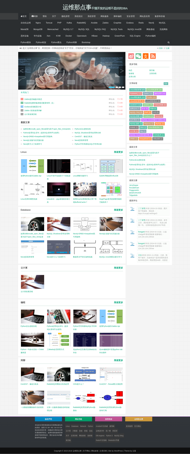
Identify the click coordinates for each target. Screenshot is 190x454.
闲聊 (35, 16)
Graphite (117, 23)
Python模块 (26, 42)
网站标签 (82, 436)
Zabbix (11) (148, 94)
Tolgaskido (133, 195)
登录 (161, 48)
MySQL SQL (83, 29)
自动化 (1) (134, 128)
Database (75, 426)
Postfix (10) (151, 97)
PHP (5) (148, 112)
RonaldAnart (134, 188)
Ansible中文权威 (102, 426)
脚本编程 (118, 16)
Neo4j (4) (159, 116)
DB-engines (100, 436)
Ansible (94, 23)
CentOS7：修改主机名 (83, 137)
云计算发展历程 (30, 114)
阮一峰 (108, 431)
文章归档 (152, 74)
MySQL (162, 23)
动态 (130, 70)
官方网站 (137, 426)
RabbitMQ (81, 23)
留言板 (152, 70)
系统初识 (78, 16)
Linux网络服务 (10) (137, 97)
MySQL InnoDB (134, 29)
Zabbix (105, 23)
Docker (69, 36)
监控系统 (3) (135, 120)
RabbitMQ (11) (136, 94)
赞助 (45, 16)
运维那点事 (77, 451)
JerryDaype (133, 185)
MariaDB (24, 29)
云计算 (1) (134, 131)
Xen (48, 36)
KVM (58, 36)
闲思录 (114, 431)
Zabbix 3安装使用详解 (33, 111)
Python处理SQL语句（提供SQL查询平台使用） (41, 133)
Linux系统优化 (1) (155, 128)
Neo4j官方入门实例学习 (32, 144)
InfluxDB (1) (157, 139)
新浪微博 (129, 426)
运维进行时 (100, 431)
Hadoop (106, 36)
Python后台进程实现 (83, 129)
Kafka (69, 23)
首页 (24, 16)
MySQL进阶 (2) (136, 124)
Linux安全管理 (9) (137, 101)
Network (83, 426)
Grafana (130, 23)
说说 (90, 431)
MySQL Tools (117, 29)
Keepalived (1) (145, 139)
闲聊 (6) (153, 109)
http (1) (143, 131)
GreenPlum (120, 36)
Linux (68, 426)
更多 (166, 84)
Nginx (38, 23)
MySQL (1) (160, 124)
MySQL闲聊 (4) (136, 116)
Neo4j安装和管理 (81, 140)
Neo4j (151, 23)
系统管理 (92, 16)
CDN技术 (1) (159, 135)
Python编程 (150, 36)
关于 (54, 16)
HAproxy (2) (149, 124)
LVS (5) (156, 112)
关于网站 (86, 451)
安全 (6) (145, 109)
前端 (85, 431)
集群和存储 (160, 16)
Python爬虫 (56, 42)
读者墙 (131, 74)
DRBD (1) (134, 139)
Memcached (52, 29)
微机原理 (65, 16)
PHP (59, 23)
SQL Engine (135, 36)
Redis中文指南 (101, 440)
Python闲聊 (71, 42)
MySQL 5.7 (68, 29)
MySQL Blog (119, 436)
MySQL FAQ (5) (136, 112)
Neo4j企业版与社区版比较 (33, 140)
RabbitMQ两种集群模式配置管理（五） (39, 103)
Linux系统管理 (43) (137, 90)
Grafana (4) (148, 116)
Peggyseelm (134, 190)
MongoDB (37, 29)
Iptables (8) (147, 105)
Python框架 (41, 42)
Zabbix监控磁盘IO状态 (33, 99)
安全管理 (131, 16)
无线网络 (164, 29)
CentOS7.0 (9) (135, 105)
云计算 (68, 431)
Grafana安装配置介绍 (32, 107)
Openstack (81, 36)
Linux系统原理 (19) (154, 90)
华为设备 (38, 36)
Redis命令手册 (113, 440)
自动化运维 (26, 23)
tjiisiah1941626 (135, 193)
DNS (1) (143, 128)
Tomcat (49, 23)
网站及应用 (145, 16)
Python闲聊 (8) (160, 105)
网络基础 (150, 29)
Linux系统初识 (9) (153, 101)
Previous (21, 71)
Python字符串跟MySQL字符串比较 (88, 144)
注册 (167, 48)
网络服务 (105, 16)
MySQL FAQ (100, 29)
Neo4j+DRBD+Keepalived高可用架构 (37, 137)
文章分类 (132, 77)
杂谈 (80, 431)
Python (90, 426)
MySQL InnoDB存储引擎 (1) (141, 135)
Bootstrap (86, 42)
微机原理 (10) (160, 94)
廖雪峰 (111, 426)
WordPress (118, 451)
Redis (141, 23)
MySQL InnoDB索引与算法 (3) (153, 120)
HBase (95, 36)
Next (122, 71)
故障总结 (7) (135, 109)
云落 (134, 451)
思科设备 (25, 36)
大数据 (74, 431)
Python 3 (109, 436)
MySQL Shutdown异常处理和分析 (88, 133)
